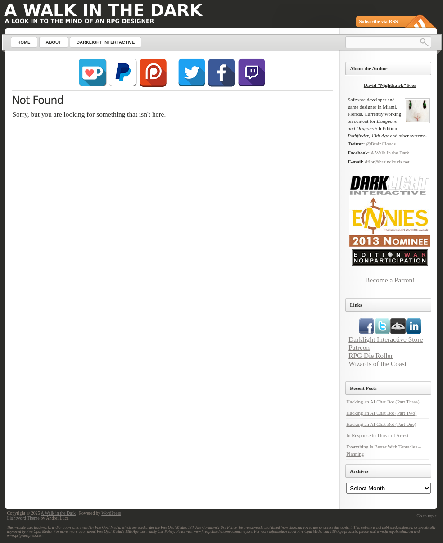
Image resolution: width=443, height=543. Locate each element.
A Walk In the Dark (390, 152)
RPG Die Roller (370, 355)
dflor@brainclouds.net (387, 161)
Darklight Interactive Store (385, 339)
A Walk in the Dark (58, 513)
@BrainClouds (381, 143)
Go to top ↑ (426, 515)
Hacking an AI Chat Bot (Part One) (381, 424)
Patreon (359, 347)
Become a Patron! (390, 280)
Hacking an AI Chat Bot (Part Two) (381, 413)
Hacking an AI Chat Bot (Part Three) (382, 401)
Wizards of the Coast (377, 363)
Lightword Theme (23, 518)
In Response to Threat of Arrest (377, 435)
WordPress (111, 513)
